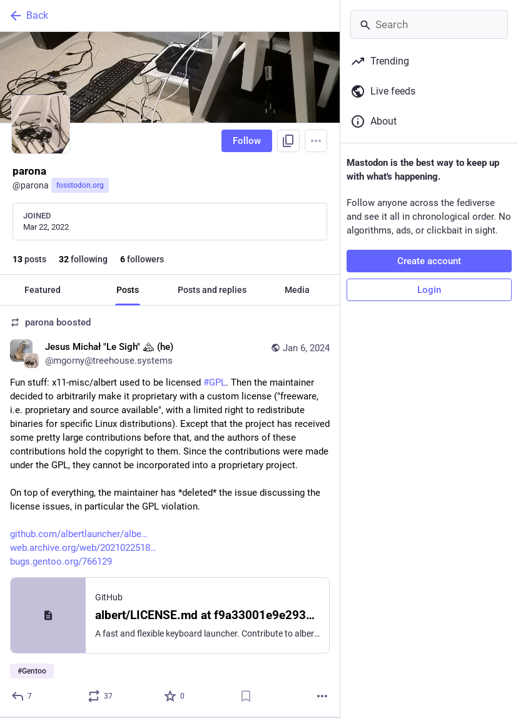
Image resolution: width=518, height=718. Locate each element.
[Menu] (316, 141)
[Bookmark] (245, 696)
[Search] (429, 24)
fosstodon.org (80, 185)
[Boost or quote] (100, 696)
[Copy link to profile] (288, 141)
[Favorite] (175, 696)
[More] (322, 696)
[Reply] (22, 696)
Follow (247, 140)
